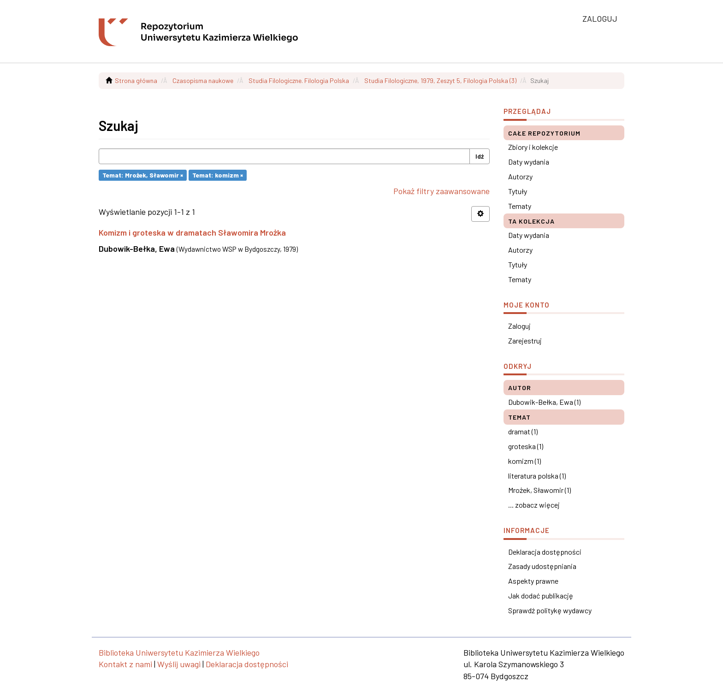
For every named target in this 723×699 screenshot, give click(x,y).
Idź (479, 156)
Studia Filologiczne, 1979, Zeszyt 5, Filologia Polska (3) (440, 80)
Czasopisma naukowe (202, 80)
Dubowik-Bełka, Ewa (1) (544, 401)
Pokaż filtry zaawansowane (441, 191)
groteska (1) (525, 446)
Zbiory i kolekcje (533, 146)
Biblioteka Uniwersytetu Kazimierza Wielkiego (179, 652)
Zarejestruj (525, 340)
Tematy (519, 205)
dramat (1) (523, 431)
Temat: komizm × (217, 175)
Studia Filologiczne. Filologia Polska (299, 80)
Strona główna (136, 80)
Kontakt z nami (125, 664)
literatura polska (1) (537, 475)
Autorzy (520, 176)
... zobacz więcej (534, 504)
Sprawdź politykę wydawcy (550, 610)
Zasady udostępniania (542, 566)
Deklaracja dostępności (544, 551)
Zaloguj (519, 325)
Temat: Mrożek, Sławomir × (142, 175)
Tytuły (517, 191)
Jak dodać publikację (540, 595)
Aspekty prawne (533, 580)
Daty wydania (528, 161)
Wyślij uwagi (179, 664)
